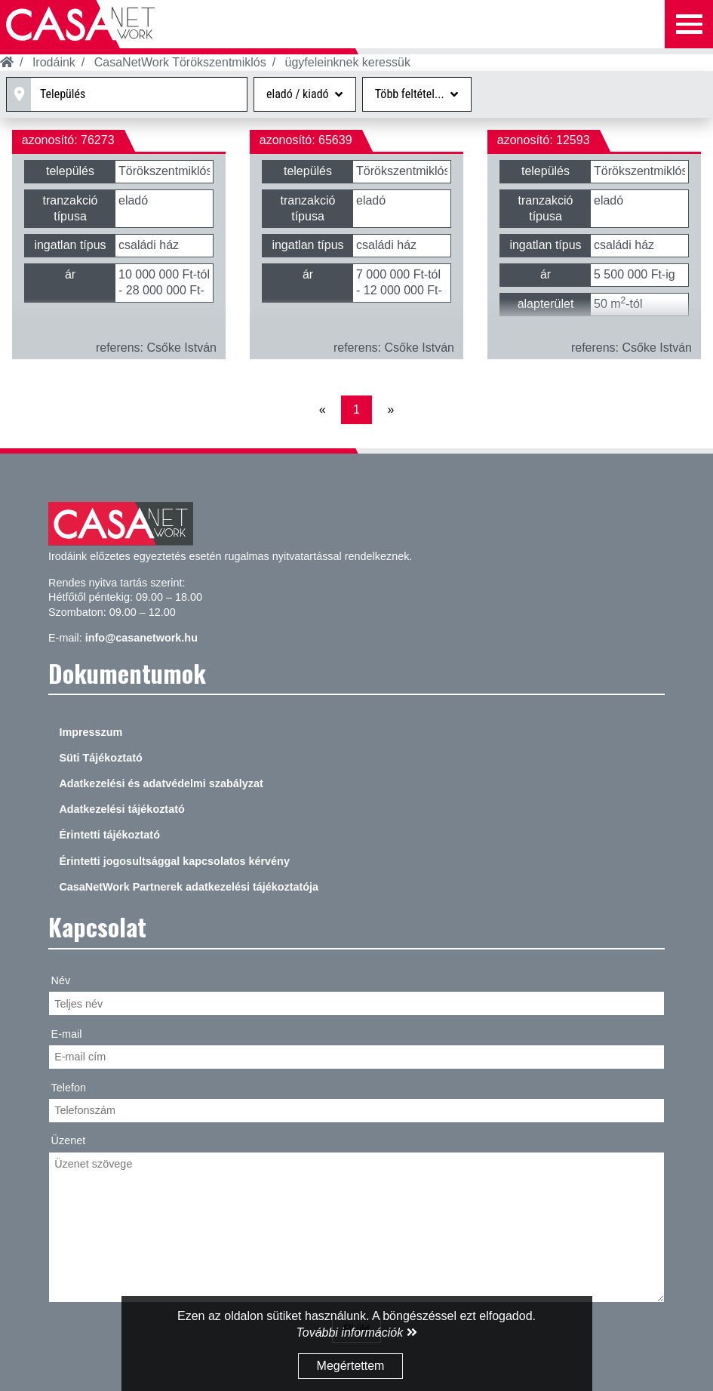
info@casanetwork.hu (141, 638)
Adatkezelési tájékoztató (121, 809)
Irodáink (53, 62)
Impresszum (90, 732)
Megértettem (351, 1365)
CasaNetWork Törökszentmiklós (180, 62)
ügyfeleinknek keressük (347, 62)
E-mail (66, 1034)
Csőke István (182, 347)
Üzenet (68, 1140)
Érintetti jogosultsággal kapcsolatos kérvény (174, 861)
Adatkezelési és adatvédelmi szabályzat (161, 783)
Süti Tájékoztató (100, 758)
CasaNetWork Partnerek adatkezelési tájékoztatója (188, 887)
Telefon (68, 1088)
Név (61, 980)
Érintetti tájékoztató (109, 835)
